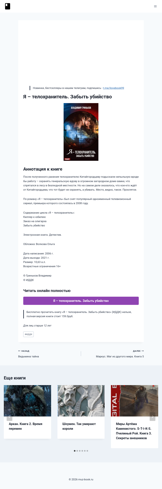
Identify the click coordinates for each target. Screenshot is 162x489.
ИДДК (28, 334)
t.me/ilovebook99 (113, 88)
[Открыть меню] (155, 6)
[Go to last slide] (9, 416)
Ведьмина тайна (48, 353)
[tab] (74, 451)
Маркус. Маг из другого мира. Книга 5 (114, 353)
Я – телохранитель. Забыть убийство (81, 301)
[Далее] (152, 416)
